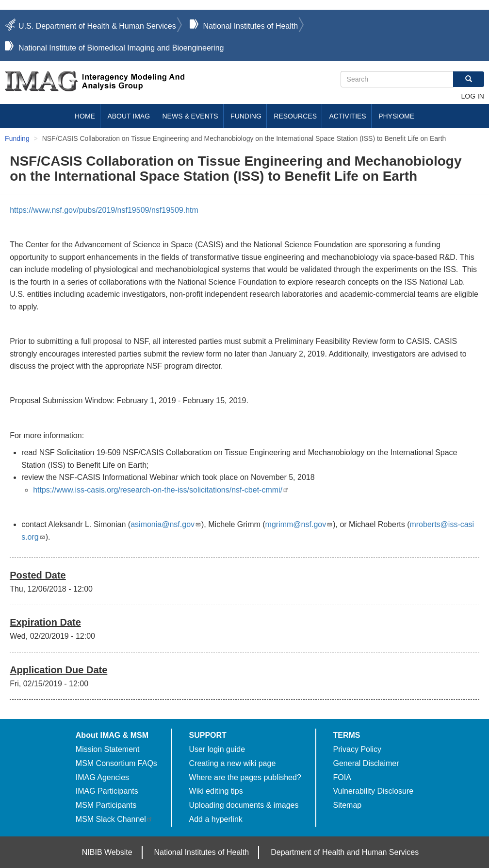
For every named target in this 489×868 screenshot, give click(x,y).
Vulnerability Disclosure (373, 791)
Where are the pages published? (245, 777)
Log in (472, 96)
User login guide (217, 749)
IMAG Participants (107, 791)
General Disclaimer (366, 763)
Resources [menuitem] (295, 116)
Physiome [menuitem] (396, 116)
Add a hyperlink (216, 819)
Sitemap (347, 805)
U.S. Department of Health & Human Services (97, 26)
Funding (17, 138)
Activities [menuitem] (347, 116)
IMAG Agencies (102, 777)
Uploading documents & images (244, 805)
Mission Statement (108, 749)
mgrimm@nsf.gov (299, 524)
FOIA (342, 777)
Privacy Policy (357, 749)
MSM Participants (106, 805)
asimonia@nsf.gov (165, 524)
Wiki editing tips (216, 791)
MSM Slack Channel (114, 819)
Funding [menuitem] (245, 116)
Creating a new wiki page (232, 763)
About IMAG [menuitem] (128, 116)
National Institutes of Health (250, 26)
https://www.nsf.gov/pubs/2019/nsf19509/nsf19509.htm (104, 210)
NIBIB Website (107, 852)
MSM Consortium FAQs (116, 763)
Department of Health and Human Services (345, 852)
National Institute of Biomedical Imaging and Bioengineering (121, 48)
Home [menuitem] (85, 116)
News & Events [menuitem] (190, 116)
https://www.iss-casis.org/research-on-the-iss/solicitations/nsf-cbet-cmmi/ (161, 490)
